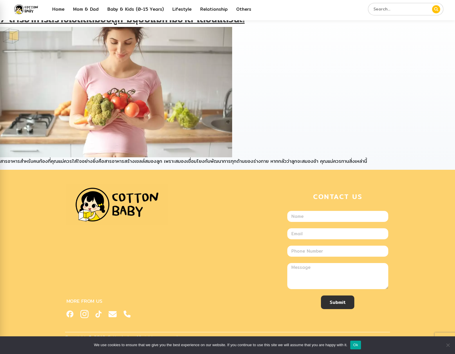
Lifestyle (182, 9)
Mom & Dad (86, 9)
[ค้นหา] (436, 9)
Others (243, 9)
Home (58, 9)
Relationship (214, 9)
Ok (355, 345)
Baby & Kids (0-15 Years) (135, 9)
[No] (448, 345)
